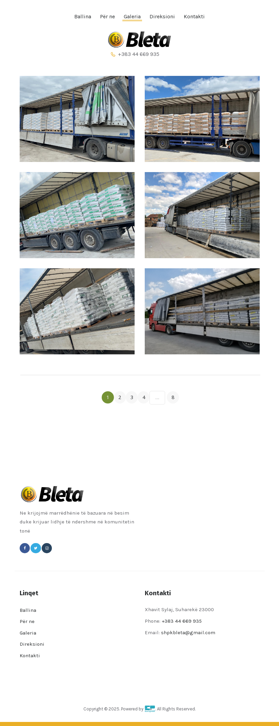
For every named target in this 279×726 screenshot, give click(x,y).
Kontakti (30, 655)
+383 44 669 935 (182, 621)
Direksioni (32, 644)
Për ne (27, 621)
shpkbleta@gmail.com (188, 632)
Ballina (28, 610)
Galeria (28, 633)
